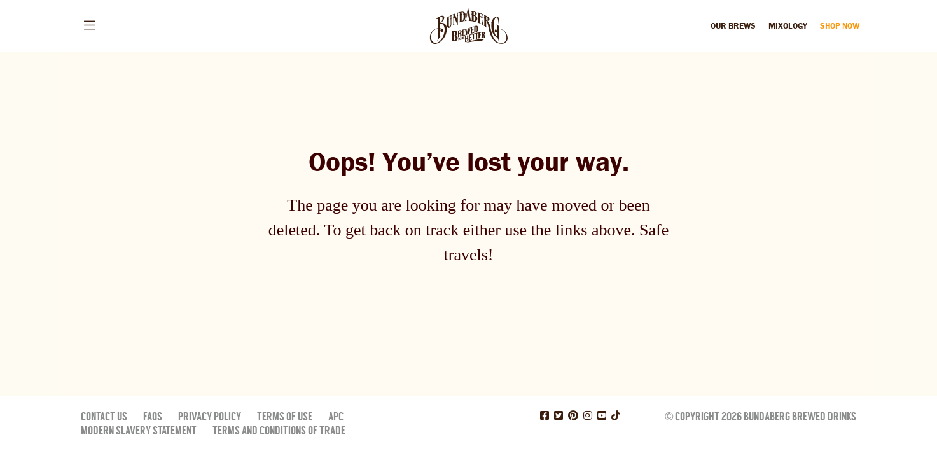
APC (336, 417)
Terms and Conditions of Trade (278, 431)
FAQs (152, 417)
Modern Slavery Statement (139, 431)
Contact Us (104, 417)
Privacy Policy (209, 417)
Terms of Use (284, 417)
